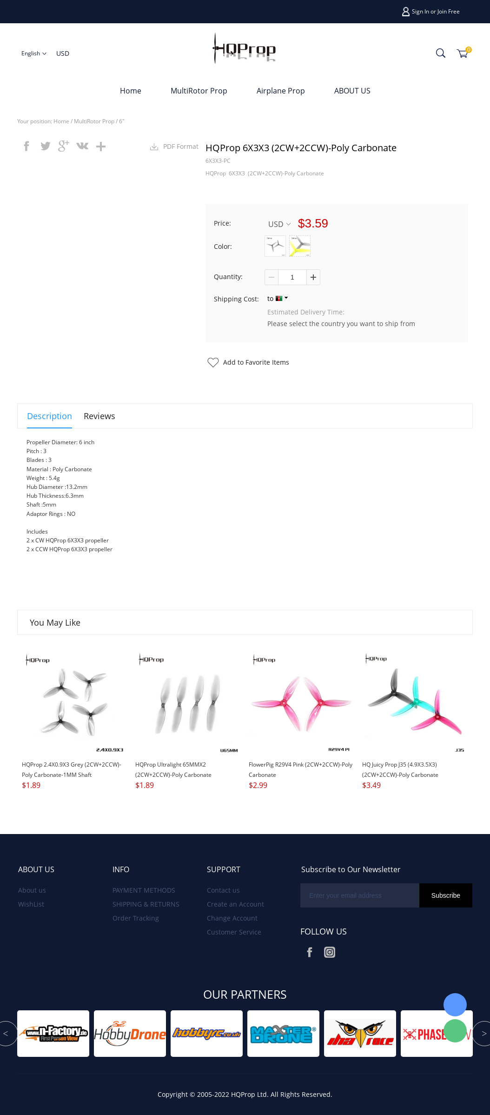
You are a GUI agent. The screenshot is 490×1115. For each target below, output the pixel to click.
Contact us (223, 890)
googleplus (63, 146)
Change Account (232, 918)
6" (122, 121)
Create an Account (235, 904)
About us (32, 890)
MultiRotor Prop (199, 91)
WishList (31, 904)
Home (130, 91)
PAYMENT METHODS (144, 890)
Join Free (448, 11)
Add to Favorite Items (256, 362)
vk (82, 146)
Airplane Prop (281, 91)
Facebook (309, 952)
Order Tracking (136, 918)
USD (279, 224)
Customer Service (234, 932)
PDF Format (181, 146)
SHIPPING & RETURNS (146, 904)
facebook (26, 146)
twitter (45, 146)
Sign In (420, 11)
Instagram (329, 952)
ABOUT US (352, 91)
